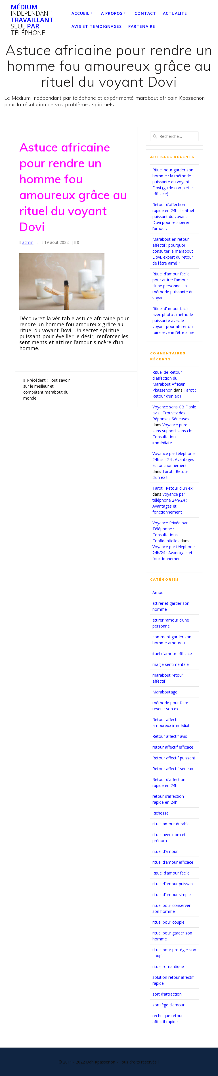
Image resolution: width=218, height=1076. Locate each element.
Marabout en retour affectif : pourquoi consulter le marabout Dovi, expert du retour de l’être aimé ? (172, 251)
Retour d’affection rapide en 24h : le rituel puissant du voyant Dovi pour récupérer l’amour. (173, 216)
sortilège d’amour (168, 1005)
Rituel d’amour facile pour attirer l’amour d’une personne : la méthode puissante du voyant (173, 285)
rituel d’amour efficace (172, 862)
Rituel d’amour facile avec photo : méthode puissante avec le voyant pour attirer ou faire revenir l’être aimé (173, 320)
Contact (145, 13)
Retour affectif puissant (173, 758)
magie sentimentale (170, 664)
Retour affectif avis (169, 736)
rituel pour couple (168, 922)
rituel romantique (168, 966)
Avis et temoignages (97, 26)
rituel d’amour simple (171, 894)
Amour (158, 592)
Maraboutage (164, 692)
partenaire (141, 26)
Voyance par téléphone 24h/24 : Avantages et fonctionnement (173, 552)
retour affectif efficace (172, 747)
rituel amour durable (171, 823)
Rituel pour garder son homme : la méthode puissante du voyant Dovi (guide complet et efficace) (173, 181)
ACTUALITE (175, 13)
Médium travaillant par (32, 20)
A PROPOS (112, 13)
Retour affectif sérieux (172, 768)
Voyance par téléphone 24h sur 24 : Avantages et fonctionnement (173, 459)
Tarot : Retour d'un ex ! (173, 488)
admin (27, 242)
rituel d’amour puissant (173, 883)
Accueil (80, 13)
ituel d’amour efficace (172, 653)
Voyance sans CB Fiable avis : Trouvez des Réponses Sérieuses (174, 412)
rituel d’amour (165, 851)
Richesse (160, 813)
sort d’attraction (167, 994)
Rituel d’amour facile (171, 873)
